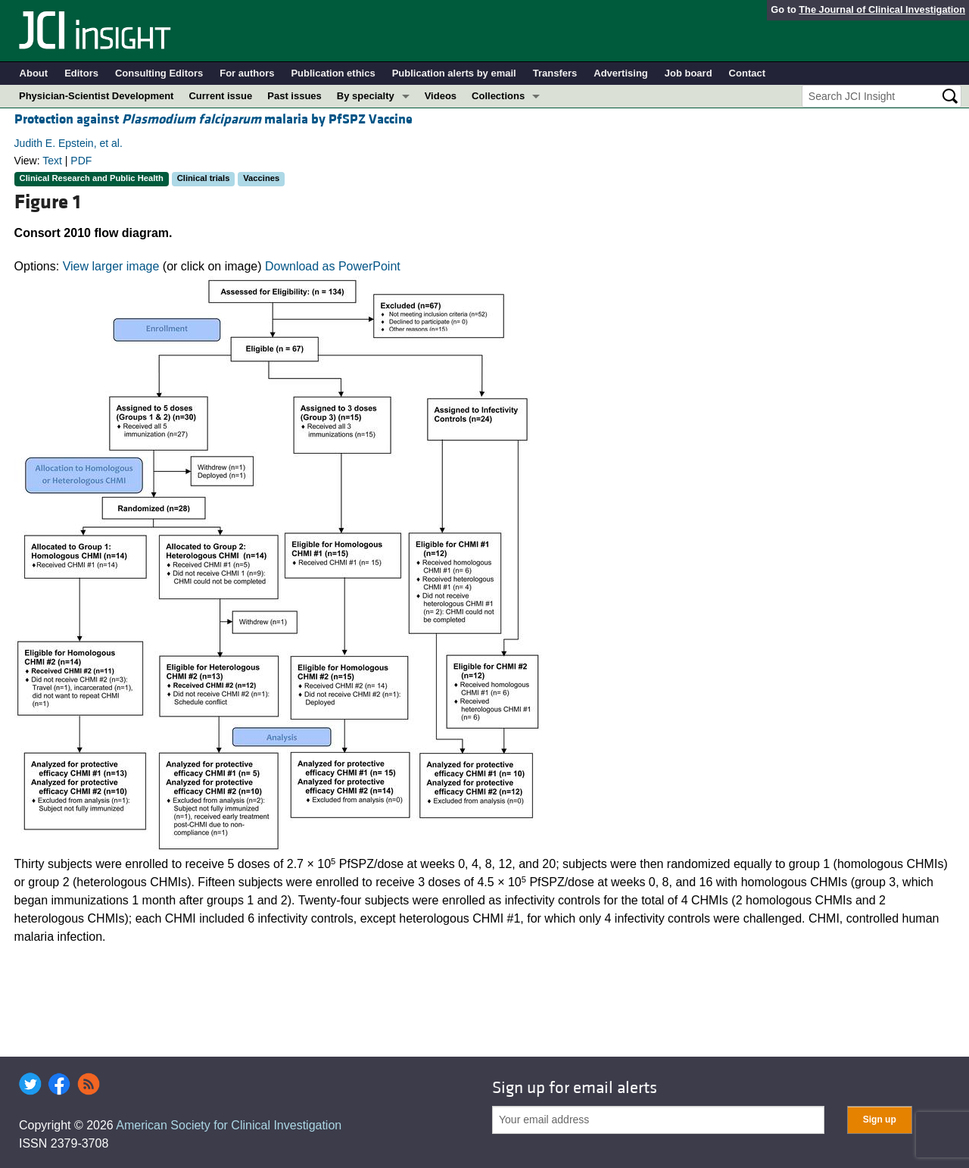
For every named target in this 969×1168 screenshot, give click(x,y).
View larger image (111, 266)
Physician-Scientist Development (96, 95)
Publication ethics (333, 73)
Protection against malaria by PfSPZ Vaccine (213, 119)
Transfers (555, 73)
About (34, 73)
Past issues (294, 95)
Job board (688, 73)
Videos (440, 95)
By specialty (365, 95)
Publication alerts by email (454, 73)
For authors (247, 73)
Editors (81, 73)
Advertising (621, 73)
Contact (747, 73)
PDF (81, 161)
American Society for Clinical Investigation (228, 1125)
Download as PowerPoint (332, 266)
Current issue (220, 95)
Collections (498, 95)
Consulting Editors (159, 73)
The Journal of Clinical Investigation (882, 9)
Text (52, 161)
